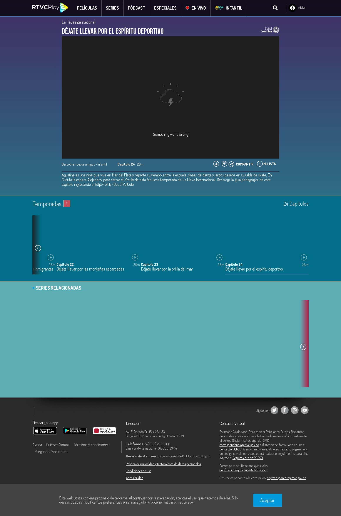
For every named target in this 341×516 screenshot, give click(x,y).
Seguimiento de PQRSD (247, 458)
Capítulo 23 (149, 265)
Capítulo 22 (65, 265)
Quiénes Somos (57, 444)
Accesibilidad (134, 478)
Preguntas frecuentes (51, 451)
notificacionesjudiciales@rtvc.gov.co (243, 470)
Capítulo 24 (233, 265)
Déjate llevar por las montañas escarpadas (90, 269)
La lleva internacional (78, 22)
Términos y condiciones (91, 444)
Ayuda (37, 444)
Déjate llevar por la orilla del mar (167, 269)
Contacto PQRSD (230, 449)
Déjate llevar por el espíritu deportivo (254, 269)
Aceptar (267, 500)
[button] (38, 248)
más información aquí (179, 502)
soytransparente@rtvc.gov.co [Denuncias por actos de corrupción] (286, 478)
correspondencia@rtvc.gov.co (239, 445)
